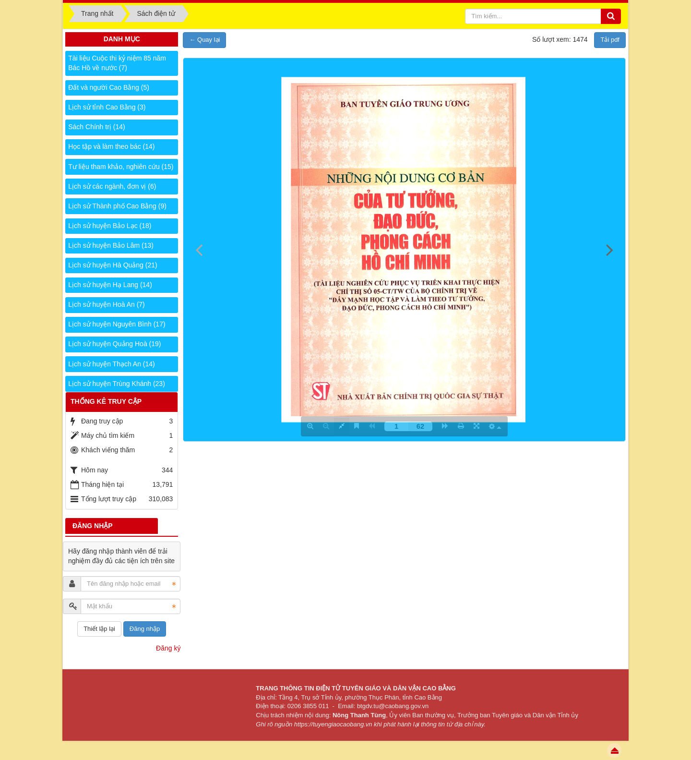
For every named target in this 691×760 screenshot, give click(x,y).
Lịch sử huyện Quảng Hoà (114, 344)
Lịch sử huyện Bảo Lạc (109, 225)
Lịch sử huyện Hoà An (106, 304)
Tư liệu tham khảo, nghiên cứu (120, 166)
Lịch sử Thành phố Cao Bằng (117, 206)
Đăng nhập (145, 628)
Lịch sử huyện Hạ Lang (110, 285)
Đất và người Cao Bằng (108, 87)
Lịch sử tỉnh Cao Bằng (106, 107)
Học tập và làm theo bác (111, 146)
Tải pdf (610, 39)
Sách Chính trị (96, 127)
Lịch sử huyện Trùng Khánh (116, 383)
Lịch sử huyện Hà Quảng (112, 265)
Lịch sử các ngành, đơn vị (112, 186)
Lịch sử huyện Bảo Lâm (111, 245)
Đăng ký (168, 648)
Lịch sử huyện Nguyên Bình (116, 324)
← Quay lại (204, 39)
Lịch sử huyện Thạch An (111, 364)
